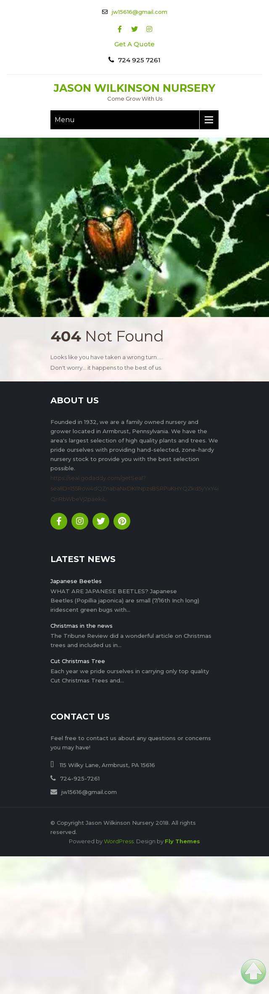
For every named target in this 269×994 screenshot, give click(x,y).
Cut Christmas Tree (77, 661)
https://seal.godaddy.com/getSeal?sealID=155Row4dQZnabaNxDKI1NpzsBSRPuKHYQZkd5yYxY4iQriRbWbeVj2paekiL (134, 488)
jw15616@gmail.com (139, 11)
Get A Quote (134, 44)
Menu (65, 120)
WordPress (119, 841)
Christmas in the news (81, 625)
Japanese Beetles (76, 581)
